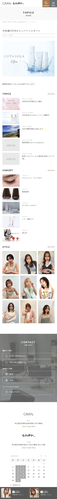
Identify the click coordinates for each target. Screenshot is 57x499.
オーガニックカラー (29, 205)
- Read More (51, 94)
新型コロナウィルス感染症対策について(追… (38, 157)
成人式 (24, 233)
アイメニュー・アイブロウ (32, 178)
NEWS (30, 99)
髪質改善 (25, 192)
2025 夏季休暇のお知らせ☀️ (32, 129)
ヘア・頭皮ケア (28, 219)
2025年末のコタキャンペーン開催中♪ (36, 115)
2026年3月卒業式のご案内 (32, 101)
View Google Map (28, 426)
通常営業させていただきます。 (33, 142)
